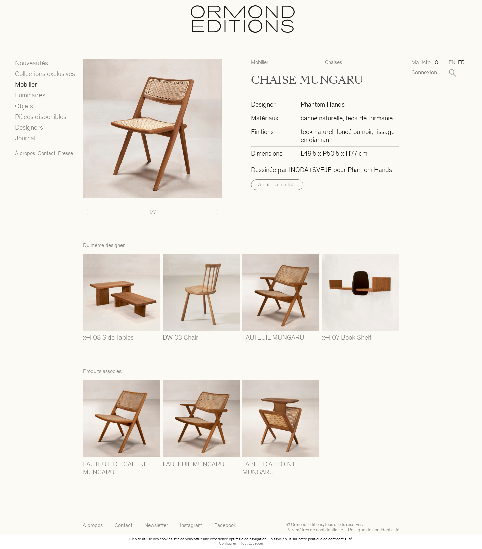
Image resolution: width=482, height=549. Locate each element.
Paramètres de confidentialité (314, 530)
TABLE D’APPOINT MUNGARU (268, 468)
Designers (29, 127)
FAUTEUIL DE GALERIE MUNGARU (116, 468)
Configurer (227, 543)
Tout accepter (252, 543)
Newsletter (156, 525)
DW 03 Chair (180, 337)
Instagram (191, 525)
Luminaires (30, 95)
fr (461, 62)
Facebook (225, 525)
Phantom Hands (323, 104)
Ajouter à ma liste (277, 184)
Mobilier (26, 84)
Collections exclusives (45, 74)
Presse (65, 153)
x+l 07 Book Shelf (346, 337)
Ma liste (424, 62)
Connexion (424, 72)
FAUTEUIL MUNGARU (273, 337)
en (452, 62)
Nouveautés (31, 63)
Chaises (333, 62)
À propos (25, 153)
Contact (46, 153)
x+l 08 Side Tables (108, 337)
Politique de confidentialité (373, 530)
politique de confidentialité (330, 539)
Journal (25, 138)
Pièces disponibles (40, 117)
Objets (24, 106)
